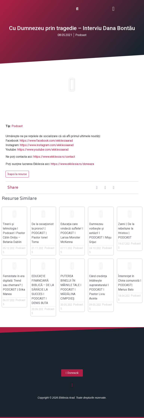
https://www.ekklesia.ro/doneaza (72, 164)
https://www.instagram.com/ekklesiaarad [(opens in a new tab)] (46, 145)
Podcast (80, 35)
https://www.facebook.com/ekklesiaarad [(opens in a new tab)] (46, 140)
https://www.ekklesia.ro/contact (54, 156)
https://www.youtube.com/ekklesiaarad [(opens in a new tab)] (42, 149)
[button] (113, 8)
